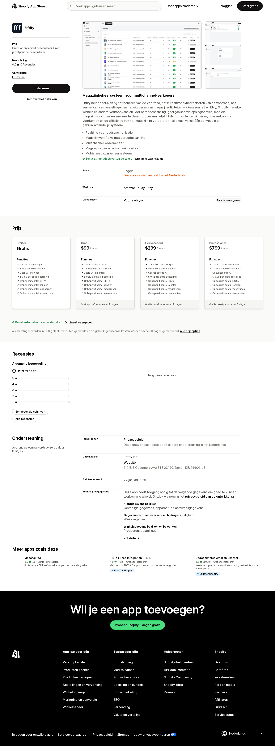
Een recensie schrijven (30, 411)
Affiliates (221, 700)
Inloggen (226, 6)
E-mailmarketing (125, 692)
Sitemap (123, 734)
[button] (52, 562)
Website (130, 462)
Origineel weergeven (149, 158)
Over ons (221, 662)
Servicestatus (224, 715)
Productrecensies (126, 677)
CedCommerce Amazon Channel (217, 557)
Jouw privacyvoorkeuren (152, 734)
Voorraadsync (134, 200)
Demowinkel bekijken (41, 99)
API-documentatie (177, 670)
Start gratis (250, 6)
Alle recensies (24, 418)
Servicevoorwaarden (73, 734)
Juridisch (220, 707)
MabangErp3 (32, 557)
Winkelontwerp (74, 692)
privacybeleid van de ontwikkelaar (210, 496)
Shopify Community (178, 677)
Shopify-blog (173, 685)
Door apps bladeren (182, 6)
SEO (116, 700)
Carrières (221, 670)
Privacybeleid (134, 439)
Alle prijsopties (190, 331)
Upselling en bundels (128, 685)
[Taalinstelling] (245, 733)
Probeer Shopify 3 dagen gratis (137, 625)
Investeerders (224, 677)
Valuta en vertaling (127, 715)
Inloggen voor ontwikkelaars (32, 734)
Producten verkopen (78, 677)
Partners (220, 692)
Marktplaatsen (123, 670)
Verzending (121, 707)
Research (170, 692)
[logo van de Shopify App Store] (28, 6)
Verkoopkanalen (75, 662)
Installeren (41, 88)
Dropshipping (123, 662)
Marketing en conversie (80, 700)
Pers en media (224, 685)
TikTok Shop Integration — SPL (130, 557)
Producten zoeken (76, 670)
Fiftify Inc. (18, 77)
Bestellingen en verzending (83, 685)
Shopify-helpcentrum (179, 662)
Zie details (131, 538)
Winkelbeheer (73, 707)
